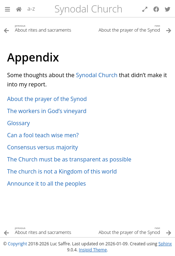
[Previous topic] (46, 28)
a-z (31, 8)
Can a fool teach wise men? (43, 135)
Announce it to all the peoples (46, 183)
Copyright (17, 244)
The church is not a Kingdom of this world (62, 171)
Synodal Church (88, 8)
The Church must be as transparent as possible (69, 159)
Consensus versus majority (42, 147)
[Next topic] (130, 28)
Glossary (18, 123)
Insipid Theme (93, 250)
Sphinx (165, 244)
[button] (7, 8)
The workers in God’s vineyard (47, 111)
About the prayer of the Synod (47, 99)
